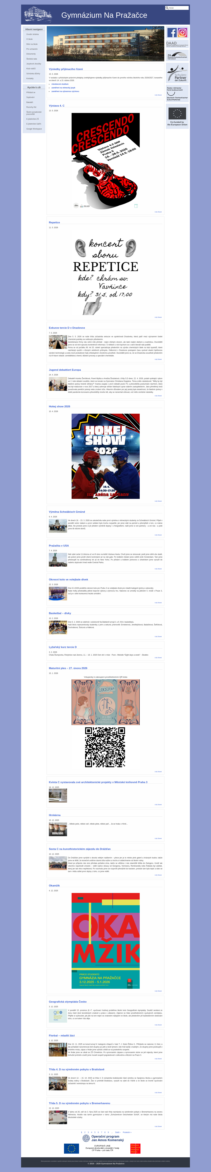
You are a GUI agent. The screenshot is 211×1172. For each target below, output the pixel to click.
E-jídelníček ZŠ (32, 119)
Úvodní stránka (32, 34)
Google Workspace (34, 129)
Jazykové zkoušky (33, 64)
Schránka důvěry (33, 74)
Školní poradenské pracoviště (33, 113)
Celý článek (158, 95)
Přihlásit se (30, 92)
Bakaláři (29, 102)
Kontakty (30, 78)
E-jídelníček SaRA (33, 124)
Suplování (30, 97)
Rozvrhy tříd (31, 107)
